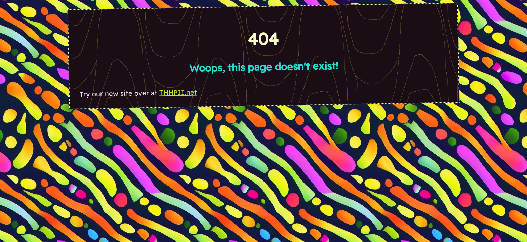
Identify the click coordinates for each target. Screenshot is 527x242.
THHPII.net (178, 92)
